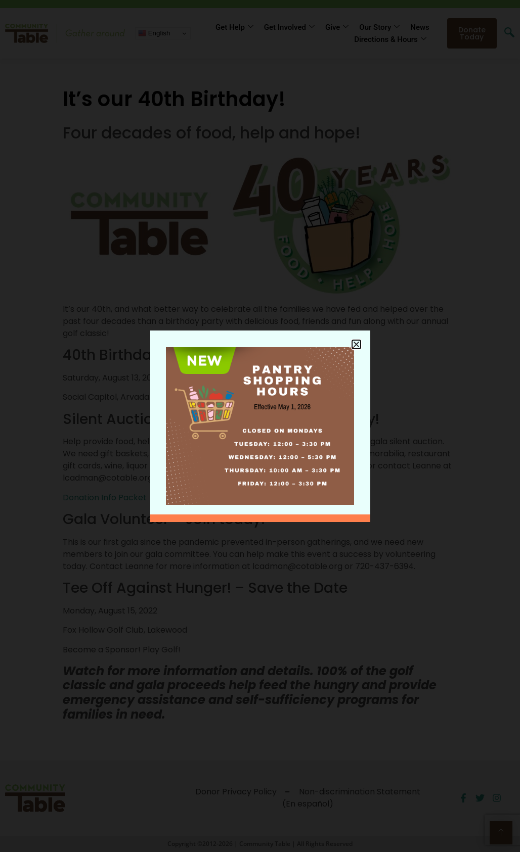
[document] (260, 426)
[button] (356, 344)
